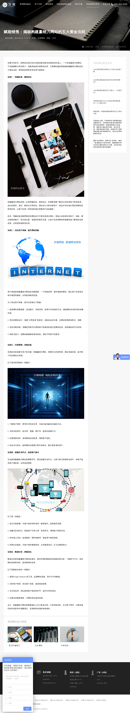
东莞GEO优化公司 (87, 700)
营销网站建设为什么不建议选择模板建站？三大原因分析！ (106, 102)
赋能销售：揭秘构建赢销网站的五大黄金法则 (107, 112)
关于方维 (38, 4)
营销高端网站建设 (64, 4)
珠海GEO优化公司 (72, 700)
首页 (97, 47)
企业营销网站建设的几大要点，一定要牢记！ (107, 91)
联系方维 (106, 4)
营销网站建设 (25, 4)
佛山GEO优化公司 (56, 700)
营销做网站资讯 (92, 4)
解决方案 (79, 4)
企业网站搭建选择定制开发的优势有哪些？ (106, 81)
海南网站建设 (36, 704)
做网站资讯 (121, 47)
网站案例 (49, 4)
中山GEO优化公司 (41, 700)
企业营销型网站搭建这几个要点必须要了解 (107, 70)
